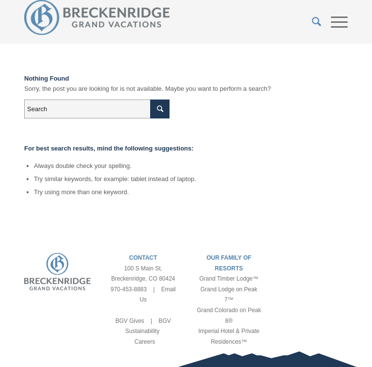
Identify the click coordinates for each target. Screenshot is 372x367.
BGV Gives (129, 320)
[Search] (311, 22)
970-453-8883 (128, 289)
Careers (144, 341)
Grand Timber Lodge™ (228, 278)
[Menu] (334, 22)
